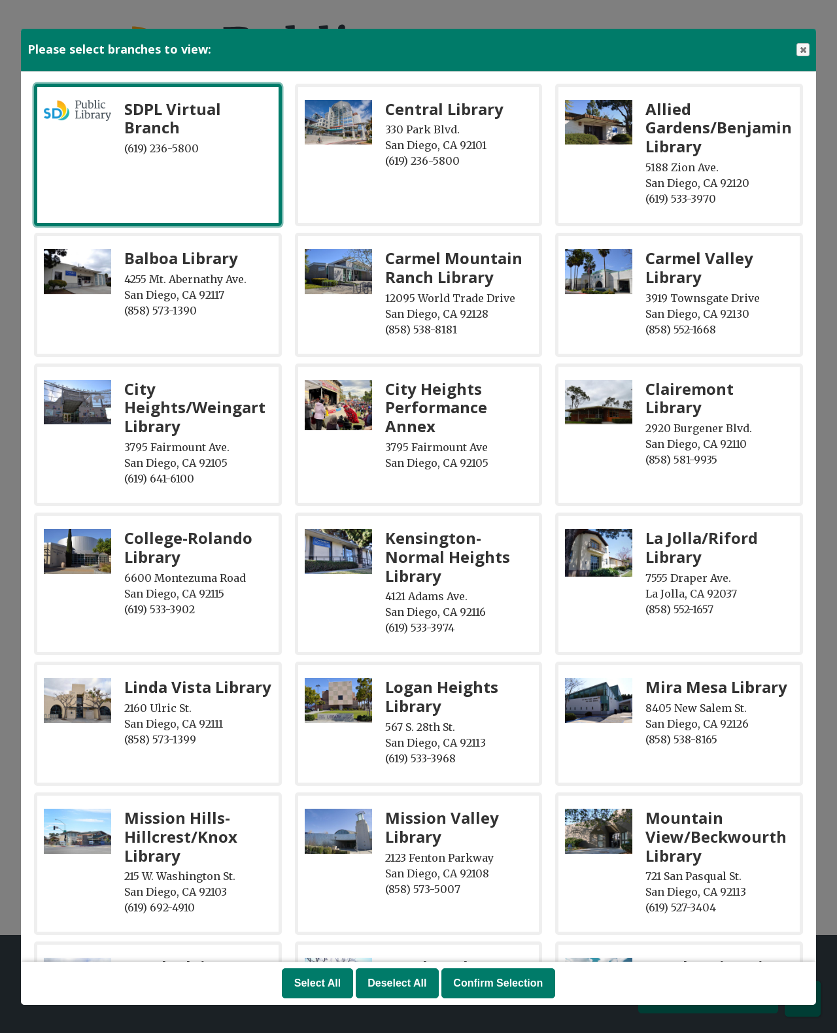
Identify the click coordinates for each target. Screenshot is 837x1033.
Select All (317, 983)
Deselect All (396, 983)
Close (802, 50)
